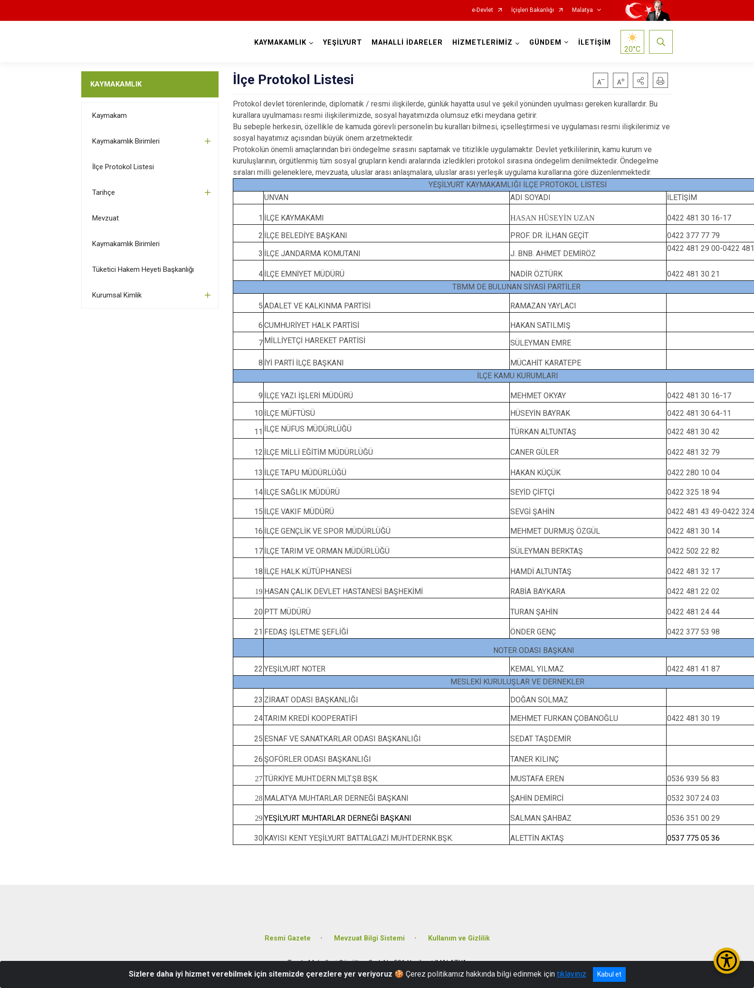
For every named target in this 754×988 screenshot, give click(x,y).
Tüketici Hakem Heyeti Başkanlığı (143, 269)
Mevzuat (105, 218)
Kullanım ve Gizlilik (459, 938)
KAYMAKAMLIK (116, 84)
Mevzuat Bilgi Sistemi (369, 938)
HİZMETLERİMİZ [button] (482, 42)
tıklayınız (571, 973)
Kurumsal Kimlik (117, 295)
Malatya (582, 10)
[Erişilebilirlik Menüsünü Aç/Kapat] (727, 961)
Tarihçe (103, 192)
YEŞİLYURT (342, 42)
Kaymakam (109, 115)
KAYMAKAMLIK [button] (280, 42)
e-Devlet (482, 10)
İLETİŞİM (594, 42)
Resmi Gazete (288, 938)
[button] (640, 80)
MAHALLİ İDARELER (407, 42)
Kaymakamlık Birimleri (126, 141)
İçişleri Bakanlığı (532, 10)
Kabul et (609, 974)
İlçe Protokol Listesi (123, 167)
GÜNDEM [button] (545, 42)
